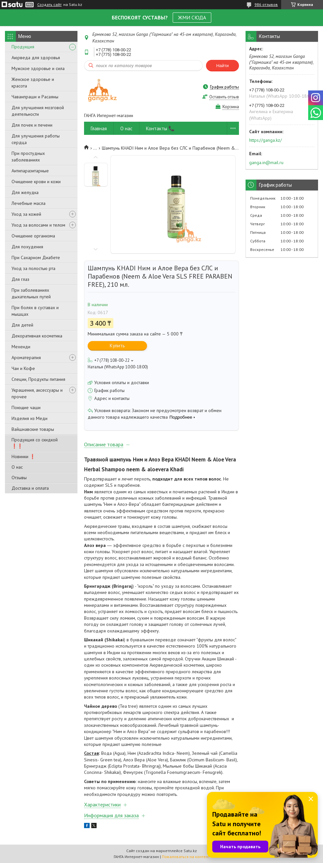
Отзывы (19, 478)
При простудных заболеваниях (28, 156)
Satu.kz (190, 850)
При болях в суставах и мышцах (35, 311)
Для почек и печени (32, 125)
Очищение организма (33, 236)
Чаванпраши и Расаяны (35, 97)
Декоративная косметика (37, 336)
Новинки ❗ (23, 456)
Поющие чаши (26, 407)
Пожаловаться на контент (186, 856)
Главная (99, 128)
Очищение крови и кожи (36, 182)
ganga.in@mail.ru (266, 162)
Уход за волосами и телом (38, 225)
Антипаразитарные (30, 171)
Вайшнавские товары (33, 429)
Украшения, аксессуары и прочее (37, 393)
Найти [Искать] (222, 65)
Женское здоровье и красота (33, 82)
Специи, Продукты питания (38, 379)
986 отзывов (266, 4)
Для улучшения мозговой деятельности (38, 111)
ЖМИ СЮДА (192, 17)
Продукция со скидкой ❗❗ (35, 443)
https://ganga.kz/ (265, 140)
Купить (117, 345)
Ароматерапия (26, 357)
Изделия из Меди (29, 418)
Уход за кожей (26, 214)
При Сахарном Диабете (36, 257)
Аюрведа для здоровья (36, 58)
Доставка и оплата (30, 488)
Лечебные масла (28, 203)
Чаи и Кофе (23, 368)
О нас (17, 467)
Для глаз (20, 279)
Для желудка (25, 192)
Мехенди (21, 347)
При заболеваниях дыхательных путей (31, 293)
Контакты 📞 (160, 128)
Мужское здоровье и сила (38, 68)
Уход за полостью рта (33, 268)
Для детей (22, 325)
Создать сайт (49, 4)
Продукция (23, 47)
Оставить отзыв (224, 97)
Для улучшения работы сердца (36, 139)
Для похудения (27, 247)
